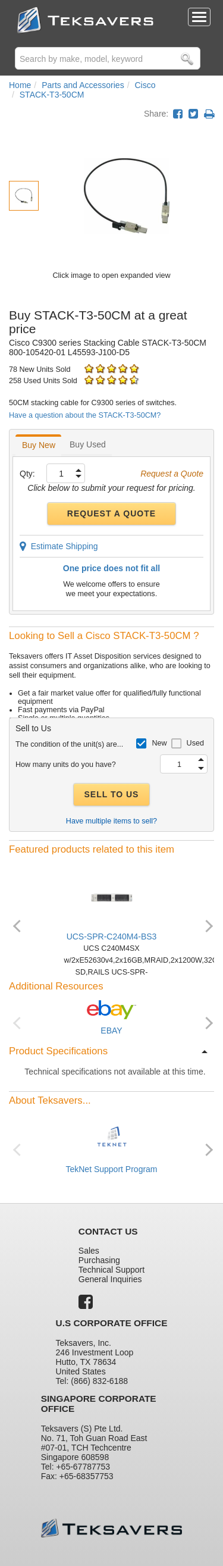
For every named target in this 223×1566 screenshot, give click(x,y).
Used (195, 743)
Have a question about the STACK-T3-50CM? (85, 415)
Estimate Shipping (59, 546)
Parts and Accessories (83, 85)
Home (20, 85)
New (159, 743)
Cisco (144, 85)
